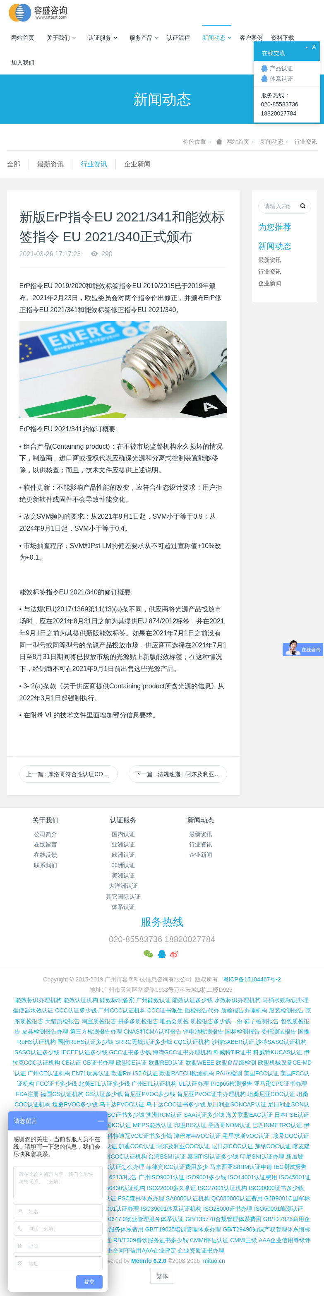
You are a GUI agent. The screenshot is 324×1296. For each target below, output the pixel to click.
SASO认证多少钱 (37, 1052)
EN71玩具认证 (91, 1073)
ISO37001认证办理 (114, 1208)
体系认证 (123, 907)
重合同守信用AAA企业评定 (141, 1250)
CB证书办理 (98, 1062)
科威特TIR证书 (233, 1052)
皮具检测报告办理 (45, 1031)
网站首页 (22, 37)
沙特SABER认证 (232, 1042)
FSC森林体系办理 (141, 1198)
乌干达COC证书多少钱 (175, 1104)
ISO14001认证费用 (252, 1177)
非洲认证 (123, 865)
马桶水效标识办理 (285, 1000)
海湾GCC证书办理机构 (182, 1052)
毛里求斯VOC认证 (246, 1135)
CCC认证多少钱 (75, 1010)
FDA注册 (27, 1094)
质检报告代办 (202, 1010)
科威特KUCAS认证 (277, 1052)
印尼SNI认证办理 (262, 1156)
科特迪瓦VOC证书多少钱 (139, 1135)
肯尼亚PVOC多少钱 (149, 1094)
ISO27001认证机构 (222, 1188)
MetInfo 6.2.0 (148, 1261)
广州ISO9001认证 (162, 1177)
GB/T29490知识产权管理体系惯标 (266, 1229)
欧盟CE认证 (131, 1062)
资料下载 (282, 37)
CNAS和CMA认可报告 (153, 1031)
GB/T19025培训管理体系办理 (183, 1229)
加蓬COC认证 (136, 1146)
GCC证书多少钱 (130, 1052)
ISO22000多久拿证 (171, 1188)
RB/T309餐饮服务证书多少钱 (150, 1240)
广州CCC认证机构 (121, 1010)
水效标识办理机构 (237, 1000)
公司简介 (45, 834)
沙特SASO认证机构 (281, 1042)
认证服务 (102, 37)
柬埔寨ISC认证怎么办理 (113, 1167)
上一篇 (72, 774)
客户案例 (251, 37)
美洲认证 (123, 875)
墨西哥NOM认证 (229, 1125)
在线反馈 (45, 854)
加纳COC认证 (273, 1146)
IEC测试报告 (290, 1167)
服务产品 (144, 37)
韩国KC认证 (115, 1125)
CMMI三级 (243, 1240)
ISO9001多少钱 (206, 1177)
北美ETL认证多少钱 (104, 1083)
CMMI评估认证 (209, 1240)
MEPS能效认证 (153, 1125)
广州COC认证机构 (122, 1156)
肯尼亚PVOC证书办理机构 (211, 1094)
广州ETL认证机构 (154, 1083)
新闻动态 (216, 37)
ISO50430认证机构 (120, 1188)
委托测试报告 (279, 1031)
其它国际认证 (123, 896)
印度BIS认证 (190, 1125)
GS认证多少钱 (103, 1094)
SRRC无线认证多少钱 (143, 1042)
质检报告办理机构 (244, 1010)
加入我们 (22, 62)
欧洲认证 (123, 854)
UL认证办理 (193, 1083)
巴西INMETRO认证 (277, 1125)
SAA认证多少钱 (204, 1114)
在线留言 (45, 844)
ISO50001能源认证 (278, 1208)
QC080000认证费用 (237, 1198)
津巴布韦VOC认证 (198, 1135)
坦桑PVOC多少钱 (75, 1104)
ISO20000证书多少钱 (276, 1188)
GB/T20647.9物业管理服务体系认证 (137, 1219)
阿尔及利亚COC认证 (183, 1146)
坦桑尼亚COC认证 (271, 1094)
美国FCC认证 (261, 1073)
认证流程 (178, 37)
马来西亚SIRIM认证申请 (241, 1167)
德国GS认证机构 (62, 1094)
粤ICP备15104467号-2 (252, 979)
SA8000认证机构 (188, 1198)
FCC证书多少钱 (56, 1083)
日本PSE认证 (291, 1114)
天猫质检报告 (62, 1021)
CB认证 (71, 1062)
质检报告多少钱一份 (216, 1021)
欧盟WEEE (199, 1062)
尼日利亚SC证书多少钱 (114, 1114)
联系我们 (45, 865)
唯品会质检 (174, 1021)
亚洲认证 (123, 844)
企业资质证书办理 (201, 1250)
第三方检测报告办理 (96, 1031)
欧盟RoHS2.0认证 (134, 1073)
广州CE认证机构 (48, 1073)
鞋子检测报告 (261, 1021)
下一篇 (181, 774)
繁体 (162, 1276)
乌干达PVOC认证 (122, 1104)
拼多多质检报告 (138, 1021)
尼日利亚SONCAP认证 (236, 1104)
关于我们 (61, 37)
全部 (13, 164)
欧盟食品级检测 (236, 1062)
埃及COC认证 (291, 1135)
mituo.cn (214, 1261)
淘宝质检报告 (99, 1021)
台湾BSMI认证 (166, 1156)
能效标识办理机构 (38, 1000)
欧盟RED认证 (166, 1062)
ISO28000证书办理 (227, 1208)
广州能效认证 (153, 1000)
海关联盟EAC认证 (249, 1114)
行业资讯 (305, 141)
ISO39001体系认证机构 (171, 1208)
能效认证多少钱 (192, 1000)
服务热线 (162, 922)
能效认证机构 (80, 1000)
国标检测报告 (242, 1031)
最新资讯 (50, 164)
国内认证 (123, 834)
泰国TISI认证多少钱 (213, 1156)
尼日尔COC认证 (232, 1146)
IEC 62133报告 (117, 1177)
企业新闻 (137, 164)
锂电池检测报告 (203, 1031)
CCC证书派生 (165, 1010)
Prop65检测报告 (231, 1083)
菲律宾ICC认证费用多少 (177, 1167)
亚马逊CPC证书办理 (280, 1083)
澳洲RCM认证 (164, 1114)
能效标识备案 (117, 1000)
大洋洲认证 (123, 885)
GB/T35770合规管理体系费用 (223, 1219)
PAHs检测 (229, 1073)
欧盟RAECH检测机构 (186, 1073)
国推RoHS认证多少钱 (85, 1042)
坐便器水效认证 (33, 1010)
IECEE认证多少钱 (84, 1052)
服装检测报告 (286, 1010)
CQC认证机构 (192, 1042)
